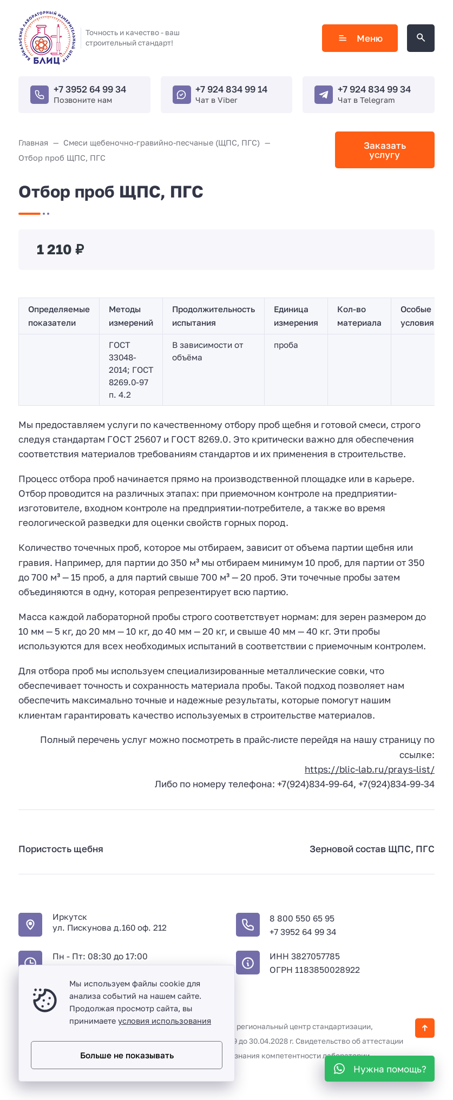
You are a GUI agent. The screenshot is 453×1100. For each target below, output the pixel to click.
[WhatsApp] (380, 1069)
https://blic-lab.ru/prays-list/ (370, 769)
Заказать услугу (385, 150)
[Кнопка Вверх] (425, 1028)
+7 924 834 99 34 (374, 89)
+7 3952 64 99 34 (90, 89)
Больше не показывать (127, 1055)
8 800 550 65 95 (302, 918)
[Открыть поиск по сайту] (421, 38)
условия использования (164, 1020)
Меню (360, 38)
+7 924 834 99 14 (231, 89)
